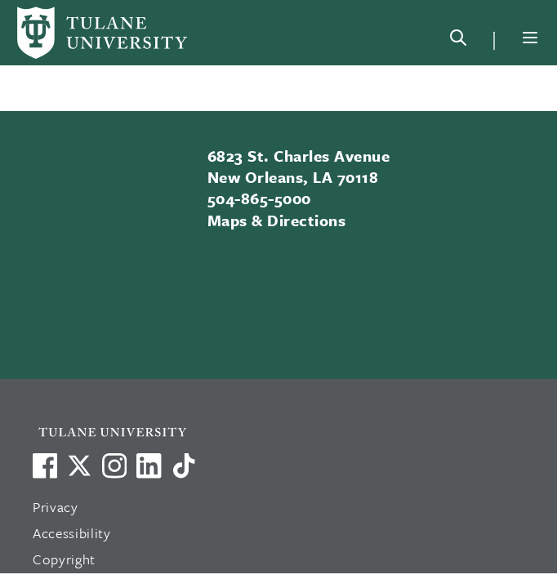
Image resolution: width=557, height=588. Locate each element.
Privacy (55, 507)
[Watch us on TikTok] (184, 465)
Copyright (64, 559)
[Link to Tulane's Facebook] (114, 465)
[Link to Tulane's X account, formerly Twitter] (79, 465)
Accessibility (72, 533)
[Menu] (530, 37)
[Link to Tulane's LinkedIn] (148, 465)
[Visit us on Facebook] (45, 465)
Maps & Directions (276, 220)
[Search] (458, 41)
